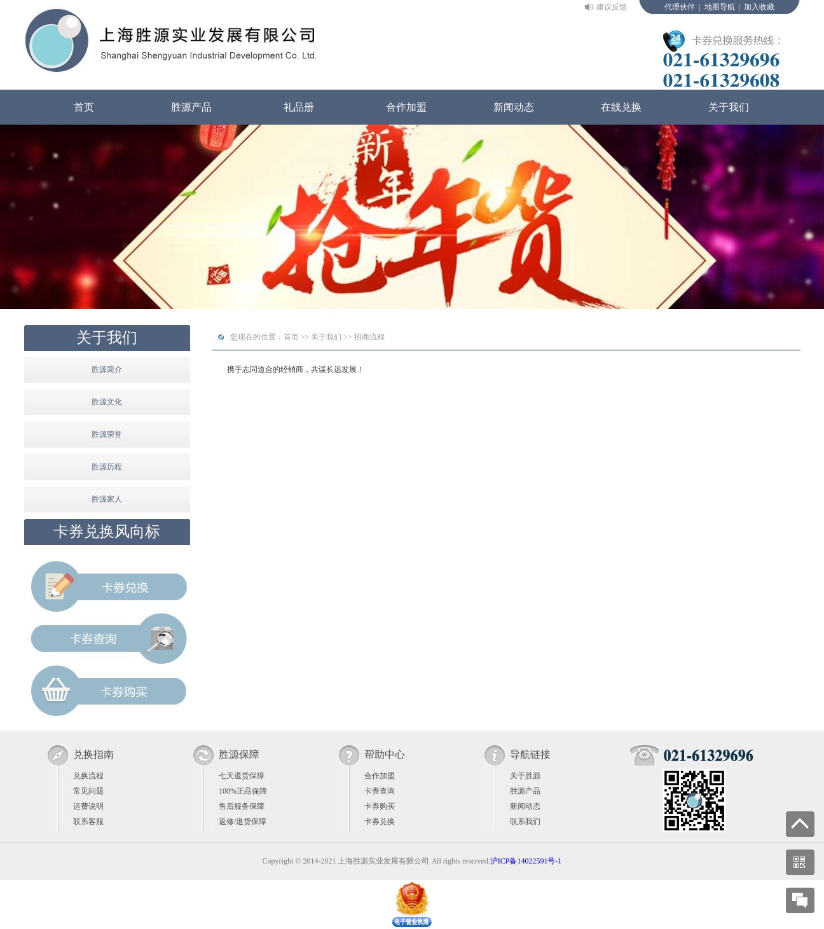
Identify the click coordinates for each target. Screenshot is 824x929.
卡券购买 (379, 806)
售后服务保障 (241, 806)
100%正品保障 (243, 791)
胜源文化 (107, 401)
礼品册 (299, 107)
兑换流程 (88, 775)
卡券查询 (379, 791)
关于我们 (728, 107)
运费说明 (88, 806)
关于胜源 (525, 775)
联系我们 (525, 821)
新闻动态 (513, 107)
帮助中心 (384, 754)
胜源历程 (107, 466)
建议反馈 (611, 7)
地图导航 (719, 7)
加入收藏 (759, 7)
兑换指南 (93, 754)
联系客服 (88, 821)
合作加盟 (406, 107)
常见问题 (88, 791)
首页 (84, 107)
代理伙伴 (679, 7)
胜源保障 (239, 754)
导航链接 (530, 754)
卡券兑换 (379, 821)
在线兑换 (621, 107)
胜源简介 (107, 369)
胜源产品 (191, 107)
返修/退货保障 (242, 821)
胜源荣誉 (107, 434)
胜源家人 (107, 499)
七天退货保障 (241, 775)
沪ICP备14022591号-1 (526, 861)
